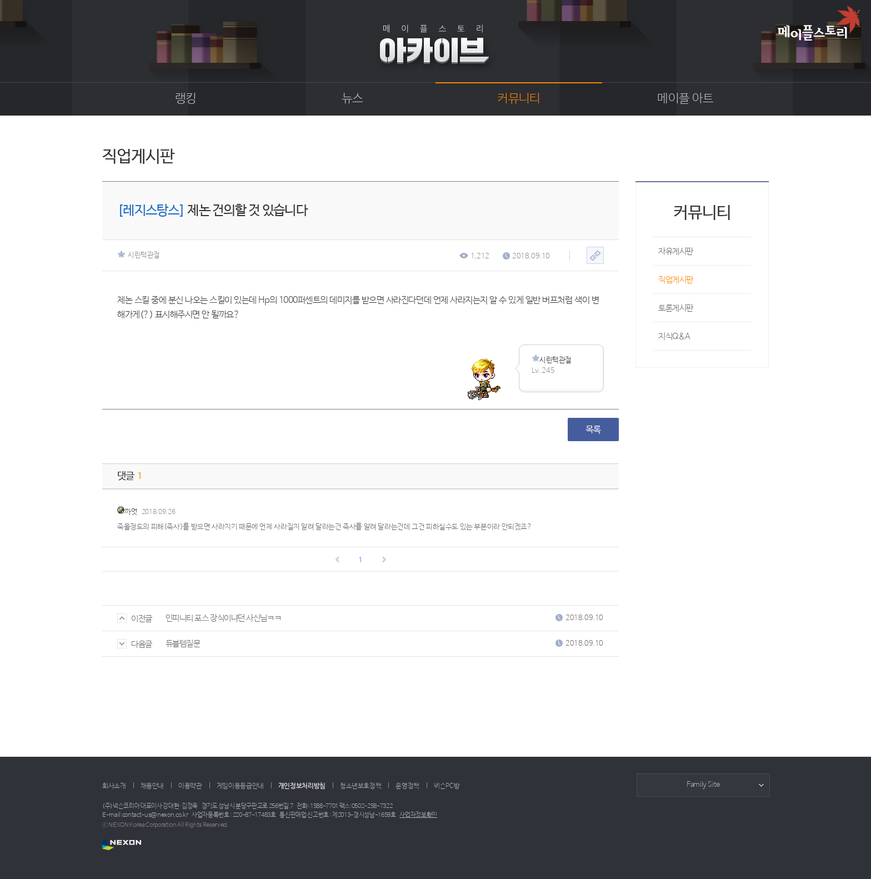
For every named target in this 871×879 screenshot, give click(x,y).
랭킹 (186, 99)
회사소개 (114, 786)
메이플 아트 (685, 99)
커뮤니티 (518, 99)
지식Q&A (674, 336)
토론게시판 (675, 308)
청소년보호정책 (360, 786)
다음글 (134, 644)
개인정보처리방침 (302, 786)
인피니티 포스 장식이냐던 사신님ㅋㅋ (223, 618)
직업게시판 (675, 279)
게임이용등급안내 (240, 786)
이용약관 (190, 786)
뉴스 (352, 99)
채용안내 (152, 786)
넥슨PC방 (446, 786)
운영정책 (407, 786)
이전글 (134, 618)
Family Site (703, 785)
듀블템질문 (183, 643)
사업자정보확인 (418, 815)
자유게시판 (675, 251)
